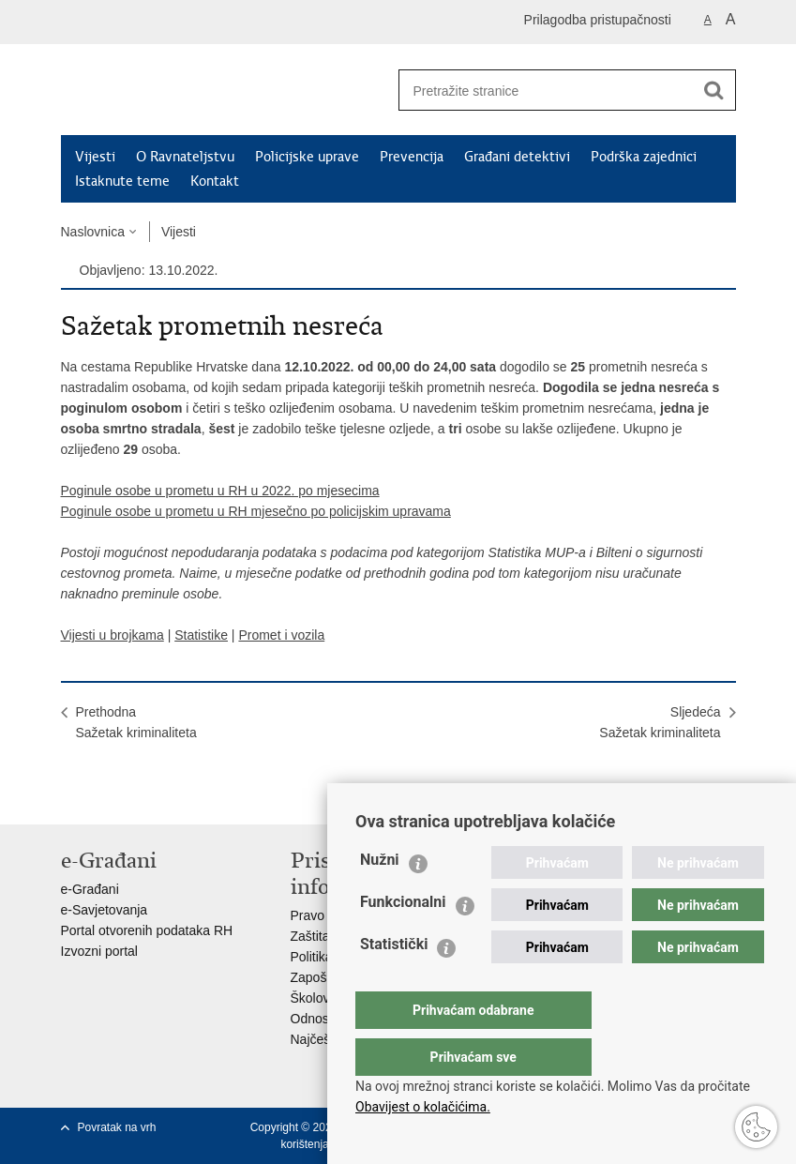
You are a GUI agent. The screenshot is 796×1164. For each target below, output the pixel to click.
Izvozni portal (99, 951)
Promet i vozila (281, 634)
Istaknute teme (122, 181)
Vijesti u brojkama (112, 634)
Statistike (201, 634)
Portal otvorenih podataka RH (147, 930)
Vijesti (95, 156)
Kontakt (214, 181)
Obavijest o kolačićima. (422, 1106)
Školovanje (323, 997)
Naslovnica (93, 231)
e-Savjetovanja (104, 909)
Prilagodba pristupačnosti (597, 19)
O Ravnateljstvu (185, 156)
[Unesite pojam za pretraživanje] (540, 90)
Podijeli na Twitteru (151, 795)
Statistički (394, 981)
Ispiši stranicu (71, 795)
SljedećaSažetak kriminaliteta (659, 722)
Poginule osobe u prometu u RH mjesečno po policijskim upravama (256, 511)
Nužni (379, 897)
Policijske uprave (307, 156)
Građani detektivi (517, 156)
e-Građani (90, 889)
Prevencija (411, 156)
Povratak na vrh (117, 1127)
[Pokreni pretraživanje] (714, 90)
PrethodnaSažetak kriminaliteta (136, 722)
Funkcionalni (403, 939)
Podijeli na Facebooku (111, 795)
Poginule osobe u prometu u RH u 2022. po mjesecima (220, 490)
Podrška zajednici (644, 156)
